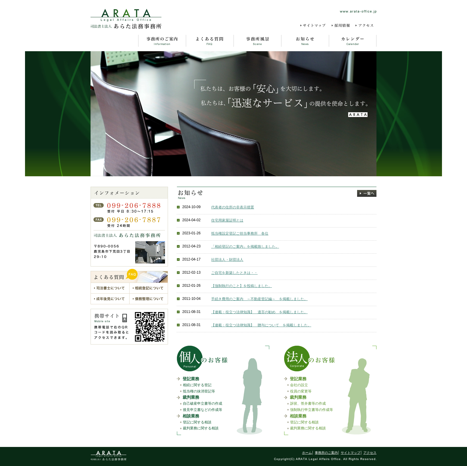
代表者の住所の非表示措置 (232, 207)
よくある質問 (210, 41)
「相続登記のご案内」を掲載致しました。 (245, 246)
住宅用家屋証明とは (227, 220)
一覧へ (366, 193)
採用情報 (341, 26)
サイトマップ (314, 26)
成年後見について (110, 298)
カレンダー (352, 41)
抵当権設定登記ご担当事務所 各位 (239, 233)
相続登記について (148, 288)
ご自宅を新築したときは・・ (234, 273)
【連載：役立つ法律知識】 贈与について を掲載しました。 (261, 325)
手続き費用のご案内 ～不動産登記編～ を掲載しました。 (259, 299)
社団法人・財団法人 (227, 260)
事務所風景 (257, 41)
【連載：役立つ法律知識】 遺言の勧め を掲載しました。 (259, 312)
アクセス (365, 26)
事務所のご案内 (162, 41)
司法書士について (110, 288)
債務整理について (148, 298)
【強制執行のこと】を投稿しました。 (241, 286)
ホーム (114, 41)
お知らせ (305, 41)
